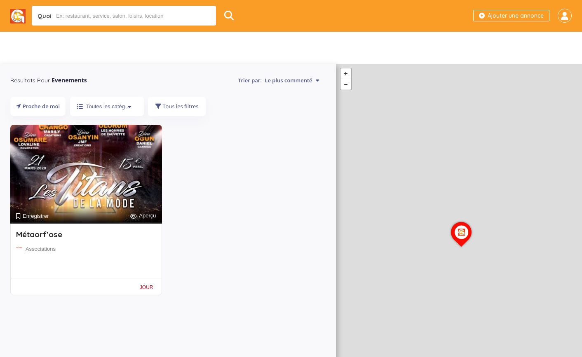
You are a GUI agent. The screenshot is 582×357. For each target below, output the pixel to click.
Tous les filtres (176, 106)
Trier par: (278, 80)
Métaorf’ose (39, 234)
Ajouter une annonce (511, 15)
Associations (41, 249)
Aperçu (143, 216)
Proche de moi (38, 106)
